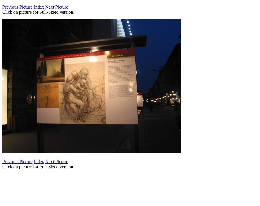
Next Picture (56, 7)
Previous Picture (17, 7)
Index (39, 7)
